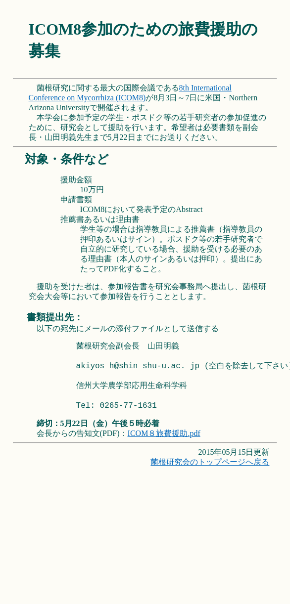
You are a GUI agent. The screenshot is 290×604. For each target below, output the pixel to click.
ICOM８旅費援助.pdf (164, 433)
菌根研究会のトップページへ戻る (209, 462)
